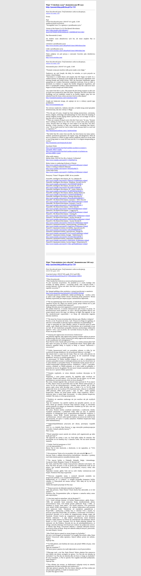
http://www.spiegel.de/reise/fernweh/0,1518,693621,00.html (65, 293)
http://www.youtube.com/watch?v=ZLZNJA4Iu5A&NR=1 (64, 237)
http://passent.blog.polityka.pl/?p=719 (61, 264)
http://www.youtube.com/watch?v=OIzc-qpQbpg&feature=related (66, 244)
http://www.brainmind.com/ (54, 104)
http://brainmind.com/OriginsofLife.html (59, 143)
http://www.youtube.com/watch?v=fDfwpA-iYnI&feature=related (66, 180)
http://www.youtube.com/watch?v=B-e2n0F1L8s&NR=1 (64, 187)
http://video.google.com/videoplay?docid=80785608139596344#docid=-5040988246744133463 (65, 31)
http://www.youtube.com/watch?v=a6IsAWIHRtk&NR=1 (64, 230)
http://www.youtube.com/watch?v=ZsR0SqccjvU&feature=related (67, 172)
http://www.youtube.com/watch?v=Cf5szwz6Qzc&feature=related (67, 165)
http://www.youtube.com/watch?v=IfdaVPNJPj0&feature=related (66, 208)
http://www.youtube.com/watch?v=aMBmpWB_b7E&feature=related (68, 215)
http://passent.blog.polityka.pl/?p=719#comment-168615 (64, 276)
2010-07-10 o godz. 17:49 (53, 63)
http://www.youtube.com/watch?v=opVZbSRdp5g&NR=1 (64, 205)
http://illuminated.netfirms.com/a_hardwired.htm (61, 130)
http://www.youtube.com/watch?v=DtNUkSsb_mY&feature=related (67, 240)
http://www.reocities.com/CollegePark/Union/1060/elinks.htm (65, 50)
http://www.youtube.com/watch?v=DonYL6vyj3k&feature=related (67, 223)
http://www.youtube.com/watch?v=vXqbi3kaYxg (61, 160)
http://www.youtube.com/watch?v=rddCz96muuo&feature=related (67, 201)
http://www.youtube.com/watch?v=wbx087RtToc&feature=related (67, 212)
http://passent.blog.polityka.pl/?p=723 (61, 7)
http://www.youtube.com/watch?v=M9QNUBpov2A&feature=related (68, 219)
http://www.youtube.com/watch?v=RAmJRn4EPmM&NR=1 (65, 198)
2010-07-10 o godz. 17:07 (53, 13)
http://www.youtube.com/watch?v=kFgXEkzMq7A (62, 168)
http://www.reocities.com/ (54, 57)
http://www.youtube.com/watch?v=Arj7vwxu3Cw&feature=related (67, 233)
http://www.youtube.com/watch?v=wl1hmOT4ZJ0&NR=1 (64, 194)
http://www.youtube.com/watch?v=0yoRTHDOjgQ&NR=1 (64, 191)
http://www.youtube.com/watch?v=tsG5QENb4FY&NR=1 (64, 184)
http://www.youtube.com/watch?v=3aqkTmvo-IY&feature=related (67, 226)
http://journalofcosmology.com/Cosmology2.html (61, 98)
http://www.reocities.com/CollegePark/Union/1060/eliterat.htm (66, 45)
